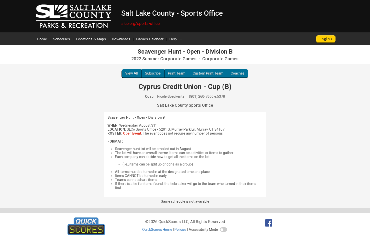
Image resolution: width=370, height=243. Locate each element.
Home (42, 39)
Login (325, 39)
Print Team (177, 73)
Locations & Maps (91, 39)
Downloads (121, 39)
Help (177, 39)
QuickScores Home (157, 230)
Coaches (237, 73)
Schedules (61, 39)
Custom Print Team (208, 73)
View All (131, 73)
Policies (180, 230)
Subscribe (153, 73)
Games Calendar (150, 39)
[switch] (223, 229)
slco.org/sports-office (140, 23)
